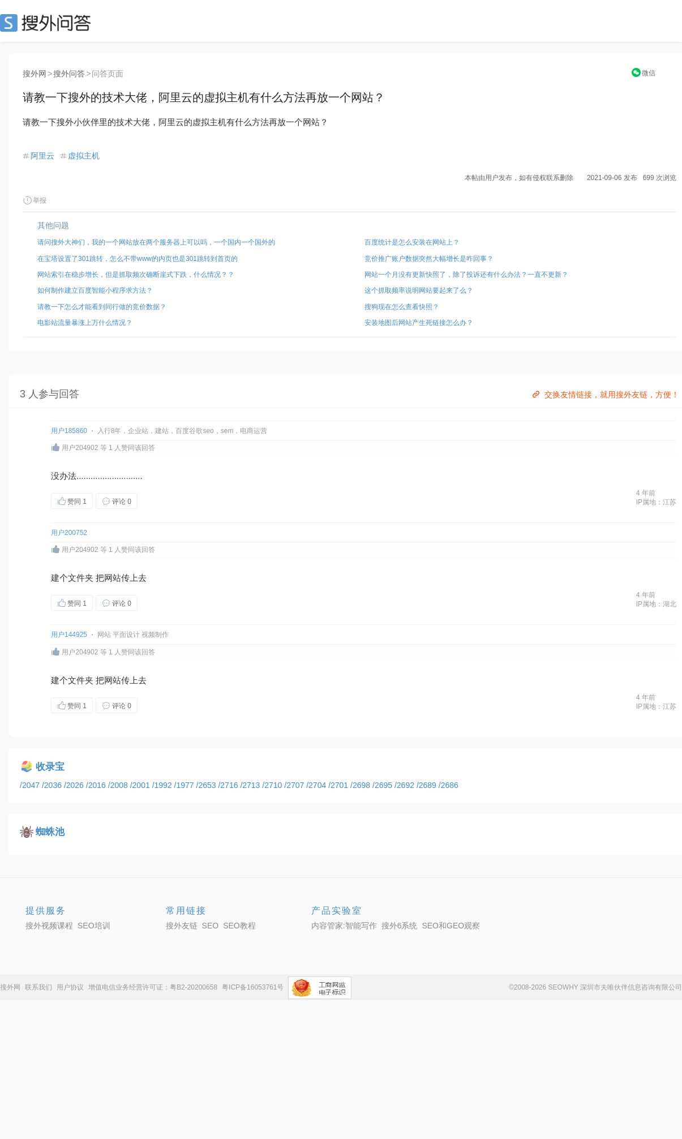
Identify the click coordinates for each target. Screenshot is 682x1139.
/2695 (383, 785)
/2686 (448, 785)
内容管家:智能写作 (344, 925)
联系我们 (38, 987)
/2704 (317, 785)
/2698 (361, 785)
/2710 (273, 785)
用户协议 (70, 987)
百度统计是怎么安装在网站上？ (412, 242)
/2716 (229, 785)
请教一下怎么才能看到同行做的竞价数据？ (101, 307)
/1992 (163, 785)
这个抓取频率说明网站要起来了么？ (418, 290)
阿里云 (42, 155)
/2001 (141, 785)
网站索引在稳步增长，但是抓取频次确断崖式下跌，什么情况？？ (135, 275)
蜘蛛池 (50, 832)
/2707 (295, 785)
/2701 (339, 785)
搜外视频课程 (49, 925)
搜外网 (34, 73)
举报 (34, 200)
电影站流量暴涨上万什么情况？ (84, 323)
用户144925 (69, 635)
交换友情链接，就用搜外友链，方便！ (604, 394)
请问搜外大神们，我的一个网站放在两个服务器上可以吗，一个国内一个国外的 (156, 242)
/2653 (207, 785)
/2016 (97, 785)
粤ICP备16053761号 (253, 987)
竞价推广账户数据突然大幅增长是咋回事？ (429, 259)
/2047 (31, 785)
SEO (48, 22)
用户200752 (69, 533)
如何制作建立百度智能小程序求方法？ (95, 290)
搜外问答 (69, 73)
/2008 (119, 785)
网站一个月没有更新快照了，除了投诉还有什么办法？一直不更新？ (466, 275)
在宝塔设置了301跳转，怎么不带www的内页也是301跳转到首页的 (137, 259)
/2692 (405, 785)
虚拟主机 (84, 155)
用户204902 (80, 448)
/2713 (251, 785)
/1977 (185, 785)
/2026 (75, 785)
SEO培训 (94, 925)
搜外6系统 (399, 925)
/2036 (53, 785)
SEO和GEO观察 (451, 925)
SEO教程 (239, 925)
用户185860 (69, 431)
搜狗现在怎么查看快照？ (401, 307)
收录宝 (50, 766)
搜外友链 (182, 925)
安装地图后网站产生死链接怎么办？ (418, 323)
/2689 (428, 785)
